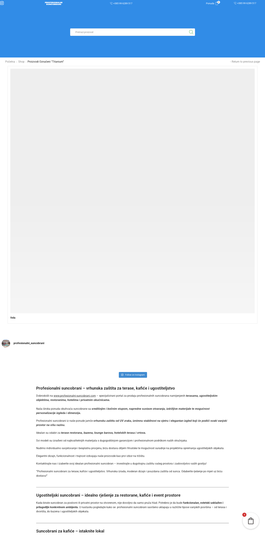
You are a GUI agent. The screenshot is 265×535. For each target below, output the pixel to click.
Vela (13, 133)
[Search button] (191, 32)
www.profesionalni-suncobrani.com (75, 213)
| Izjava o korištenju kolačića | (132, 530)
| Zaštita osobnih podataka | (68, 530)
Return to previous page (246, 61)
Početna (10, 61)
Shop (21, 61)
